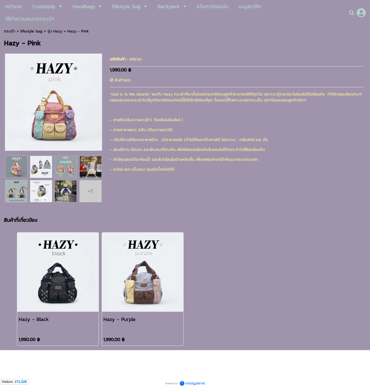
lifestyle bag (31, 31)
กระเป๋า (9, 31)
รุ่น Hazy (54, 31)
